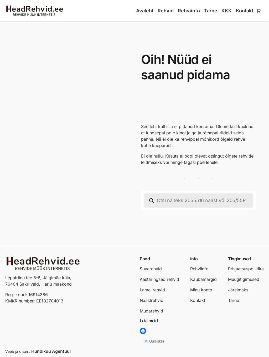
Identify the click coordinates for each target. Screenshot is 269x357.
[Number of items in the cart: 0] (258, 11)
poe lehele (207, 162)
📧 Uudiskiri (154, 341)
